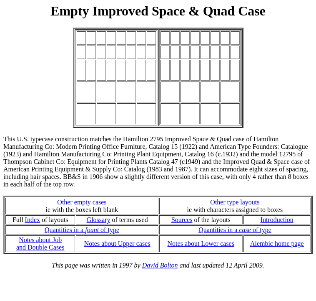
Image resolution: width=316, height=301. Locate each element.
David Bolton (160, 265)
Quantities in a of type (82, 229)
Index (32, 219)
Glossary (98, 219)
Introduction (277, 219)
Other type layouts (234, 202)
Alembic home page (277, 243)
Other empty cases (81, 202)
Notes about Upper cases (117, 243)
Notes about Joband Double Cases (40, 243)
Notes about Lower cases (201, 243)
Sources (182, 219)
